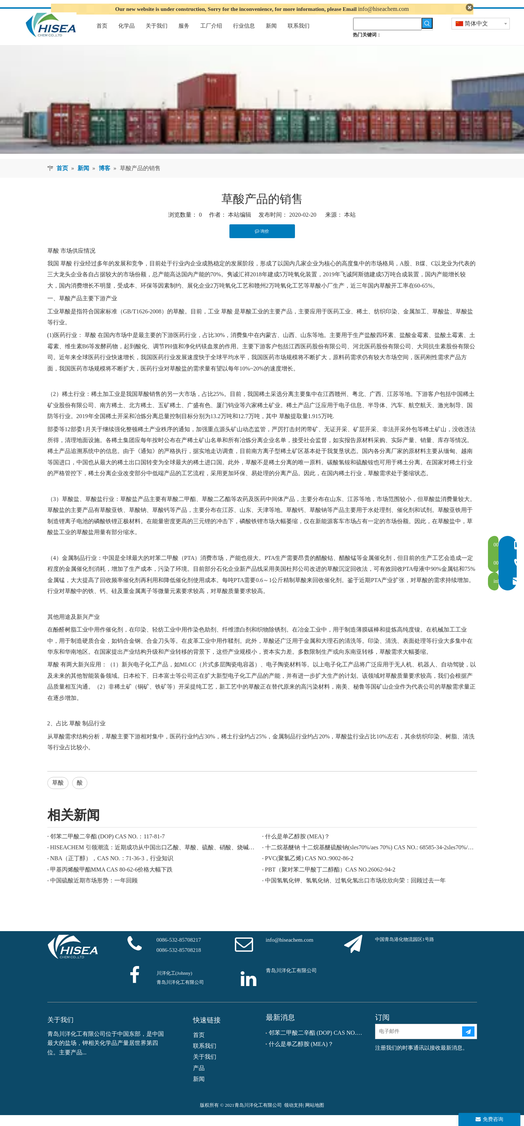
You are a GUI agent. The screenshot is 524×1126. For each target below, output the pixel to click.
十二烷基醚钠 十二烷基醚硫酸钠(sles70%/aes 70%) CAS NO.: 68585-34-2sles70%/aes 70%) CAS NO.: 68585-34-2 (369, 858)
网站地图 (314, 1116)
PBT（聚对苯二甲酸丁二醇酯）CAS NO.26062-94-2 (330, 880)
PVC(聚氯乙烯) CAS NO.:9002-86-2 (309, 869)
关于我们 (204, 1068)
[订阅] (468, 1043)
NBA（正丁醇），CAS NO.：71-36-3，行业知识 (112, 869)
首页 (199, 1046)
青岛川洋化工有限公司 (291, 981)
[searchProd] (387, 35)
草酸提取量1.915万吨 (306, 427)
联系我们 (204, 1057)
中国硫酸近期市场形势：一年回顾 (94, 892)
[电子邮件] (418, 1042)
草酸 (53, 262)
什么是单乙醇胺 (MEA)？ (297, 847)
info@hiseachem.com (383, 9)
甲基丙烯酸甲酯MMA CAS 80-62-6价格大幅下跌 (111, 880)
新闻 (199, 1090)
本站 (350, 226)
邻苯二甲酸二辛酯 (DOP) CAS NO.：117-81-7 (107, 847)
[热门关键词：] (427, 34)
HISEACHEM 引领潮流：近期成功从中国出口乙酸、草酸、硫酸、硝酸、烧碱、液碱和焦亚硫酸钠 (154, 858)
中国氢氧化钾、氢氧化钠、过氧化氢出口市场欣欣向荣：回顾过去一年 (355, 892)
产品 (199, 1079)
